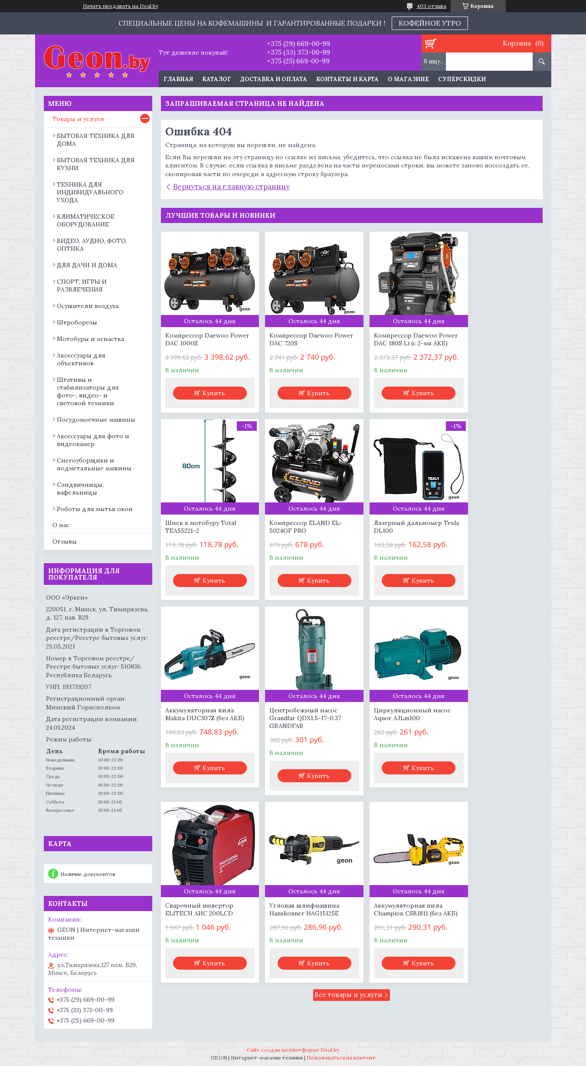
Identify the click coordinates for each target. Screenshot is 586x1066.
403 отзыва (431, 6)
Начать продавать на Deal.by (120, 6)
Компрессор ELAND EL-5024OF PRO (201, 544)
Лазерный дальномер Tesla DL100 (296, 544)
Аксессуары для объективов (81, 359)
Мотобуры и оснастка (90, 339)
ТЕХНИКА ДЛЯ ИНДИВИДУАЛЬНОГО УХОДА (90, 192)
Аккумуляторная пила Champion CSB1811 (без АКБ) (490, 743)
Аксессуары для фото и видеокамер (93, 440)
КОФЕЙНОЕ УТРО (430, 23)
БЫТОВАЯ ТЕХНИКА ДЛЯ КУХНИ (95, 164)
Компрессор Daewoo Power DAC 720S (293, 339)
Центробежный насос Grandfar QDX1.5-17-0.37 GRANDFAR (491, 548)
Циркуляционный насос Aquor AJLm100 (203, 739)
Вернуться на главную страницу (231, 186)
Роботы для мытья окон (95, 509)
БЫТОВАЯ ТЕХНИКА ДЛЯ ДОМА (95, 140)
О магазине (408, 79)
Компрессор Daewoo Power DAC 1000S (197, 339)
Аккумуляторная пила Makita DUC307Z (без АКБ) (398, 544)
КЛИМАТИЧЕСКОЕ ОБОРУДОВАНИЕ (86, 220)
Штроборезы (77, 322)
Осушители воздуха (87, 306)
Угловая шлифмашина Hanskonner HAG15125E (394, 739)
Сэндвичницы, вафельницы (80, 488)
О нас (60, 525)
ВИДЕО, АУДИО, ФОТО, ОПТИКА (92, 245)
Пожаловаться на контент (341, 1057)
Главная (178, 79)
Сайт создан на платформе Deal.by (293, 1049)
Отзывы (64, 541)
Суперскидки (462, 79)
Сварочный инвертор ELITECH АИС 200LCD (296, 739)
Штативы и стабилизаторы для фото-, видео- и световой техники (88, 391)
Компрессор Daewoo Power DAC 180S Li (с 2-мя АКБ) (398, 343)
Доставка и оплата (273, 79)
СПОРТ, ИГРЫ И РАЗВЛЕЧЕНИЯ (82, 285)
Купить (210, 403)
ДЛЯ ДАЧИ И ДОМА (87, 265)
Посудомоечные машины (96, 419)
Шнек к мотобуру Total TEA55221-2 (491, 339)
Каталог (216, 79)
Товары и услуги (78, 119)
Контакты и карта (347, 79)
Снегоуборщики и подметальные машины (94, 464)
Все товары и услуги (348, 832)
